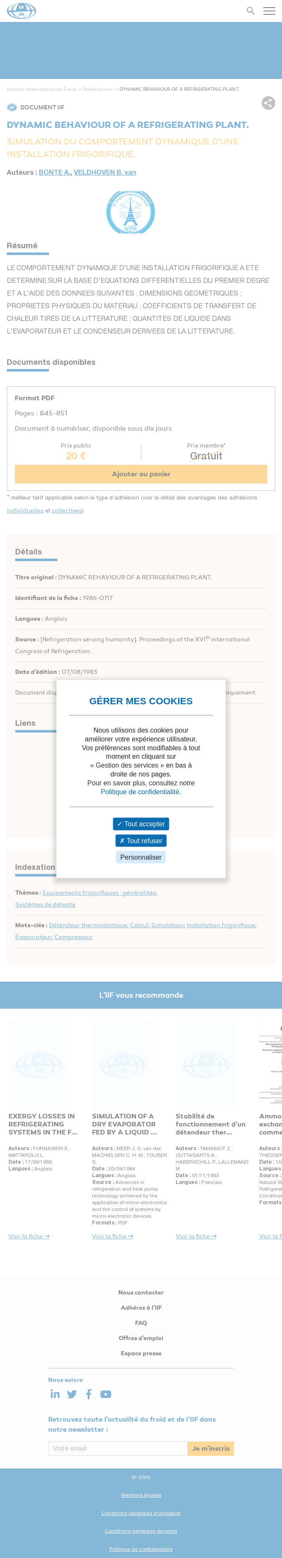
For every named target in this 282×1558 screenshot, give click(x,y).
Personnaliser (141, 856)
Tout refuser (141, 840)
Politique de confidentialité (140, 791)
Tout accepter (141, 824)
